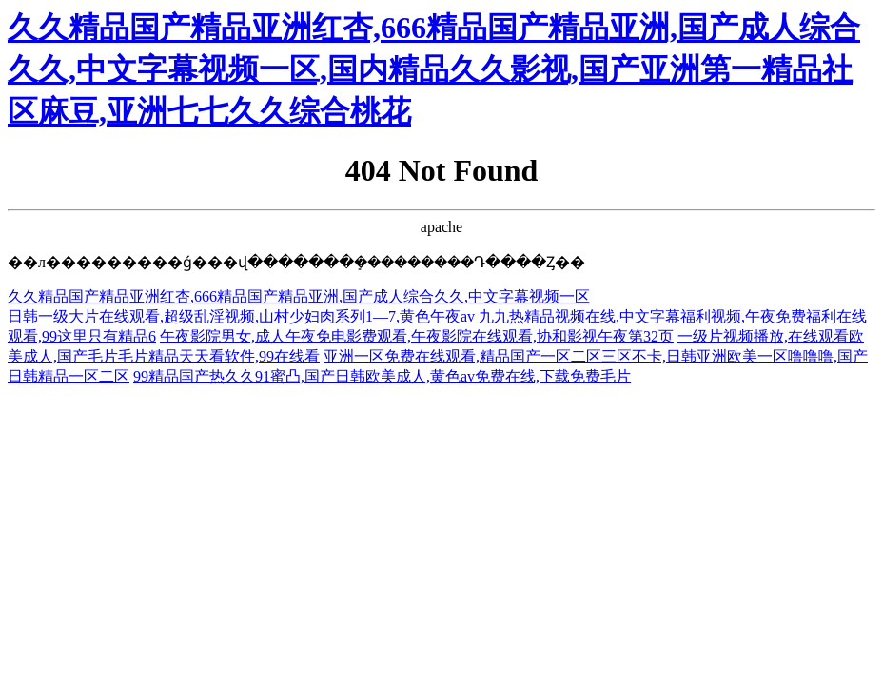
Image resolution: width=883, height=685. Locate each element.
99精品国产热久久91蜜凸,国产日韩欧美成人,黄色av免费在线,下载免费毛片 (382, 376)
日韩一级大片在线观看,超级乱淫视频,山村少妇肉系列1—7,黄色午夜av (241, 316)
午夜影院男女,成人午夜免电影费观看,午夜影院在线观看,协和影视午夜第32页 (417, 336)
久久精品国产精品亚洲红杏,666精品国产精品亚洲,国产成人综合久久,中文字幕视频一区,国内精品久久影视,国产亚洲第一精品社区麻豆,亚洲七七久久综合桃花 (434, 69)
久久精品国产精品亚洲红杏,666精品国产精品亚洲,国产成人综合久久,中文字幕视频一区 (299, 296)
